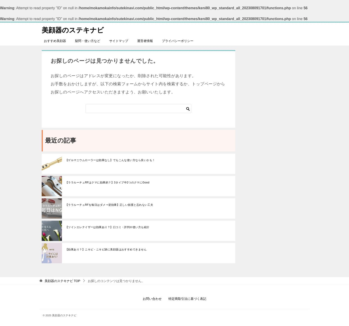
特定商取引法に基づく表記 (187, 299)
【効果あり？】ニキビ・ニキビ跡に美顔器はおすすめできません (106, 249)
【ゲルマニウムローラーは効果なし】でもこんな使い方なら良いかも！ (110, 160)
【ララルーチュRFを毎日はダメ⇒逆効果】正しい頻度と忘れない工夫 (109, 204)
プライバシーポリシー (177, 41)
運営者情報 (145, 41)
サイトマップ (118, 41)
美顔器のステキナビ (73, 29)
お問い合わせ (152, 299)
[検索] (138, 108)
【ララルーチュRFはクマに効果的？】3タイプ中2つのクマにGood (107, 182)
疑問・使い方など (87, 41)
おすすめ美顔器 (55, 41)
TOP (62, 281)
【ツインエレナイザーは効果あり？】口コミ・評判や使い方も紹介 (107, 227)
